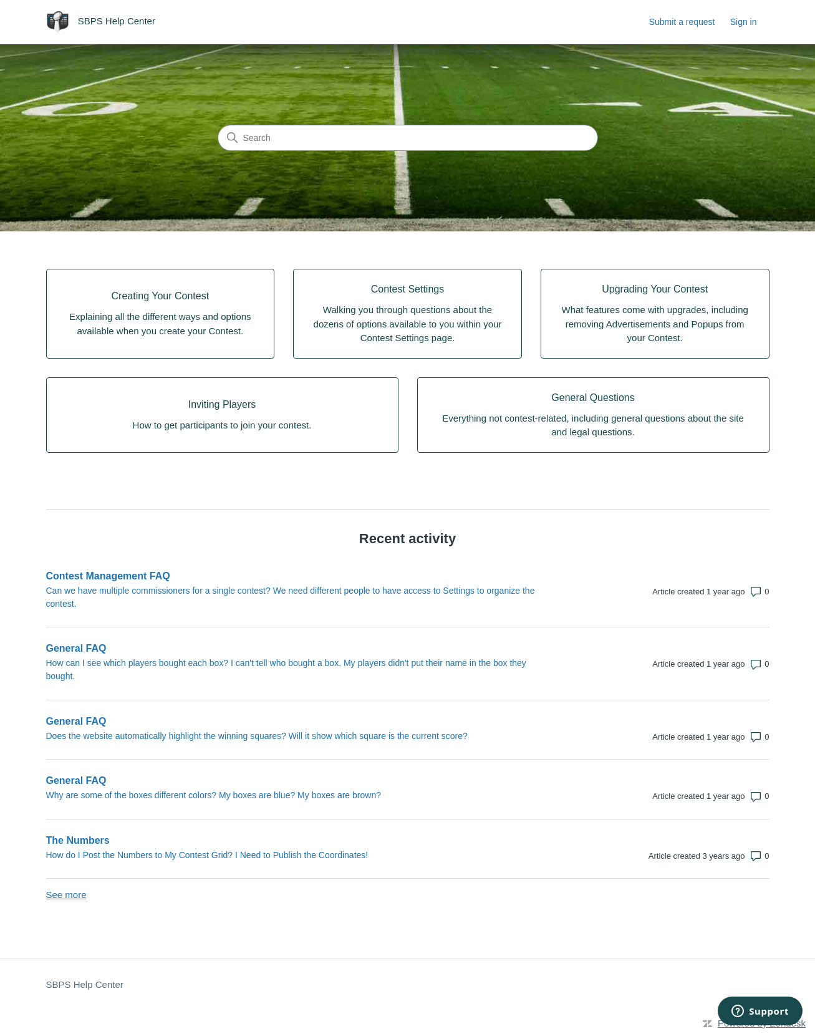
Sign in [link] (743, 22)
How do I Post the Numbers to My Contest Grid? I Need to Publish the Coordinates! (207, 855)
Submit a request (682, 22)
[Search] (407, 137)
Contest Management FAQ (108, 576)
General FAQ (76, 648)
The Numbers (78, 840)
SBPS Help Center (84, 984)
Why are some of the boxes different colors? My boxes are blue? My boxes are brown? (213, 795)
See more (66, 894)
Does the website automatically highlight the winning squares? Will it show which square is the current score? (257, 736)
